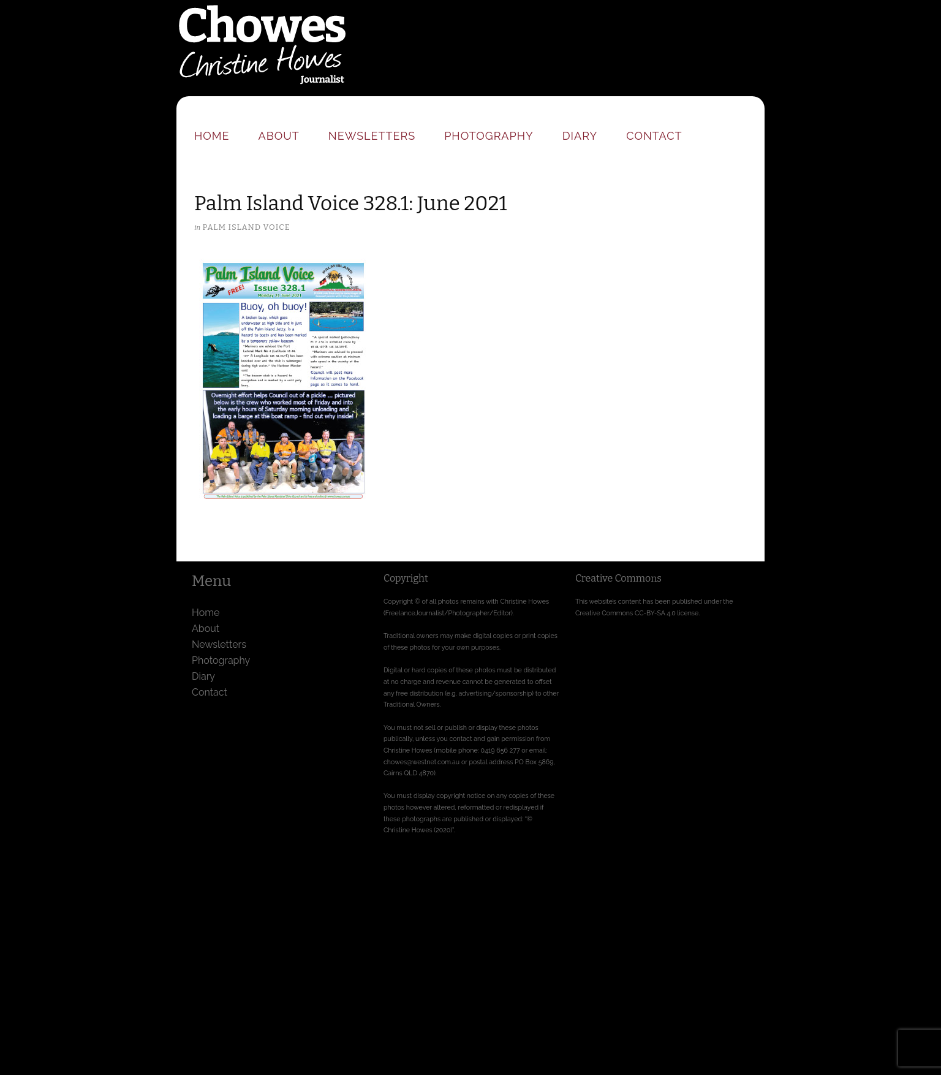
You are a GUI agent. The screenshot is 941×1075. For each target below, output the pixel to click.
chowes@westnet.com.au (421, 761)
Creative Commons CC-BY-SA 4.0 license (636, 613)
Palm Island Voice (246, 227)
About (279, 135)
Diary (579, 135)
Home (212, 135)
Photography (489, 135)
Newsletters (371, 135)
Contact (654, 135)
